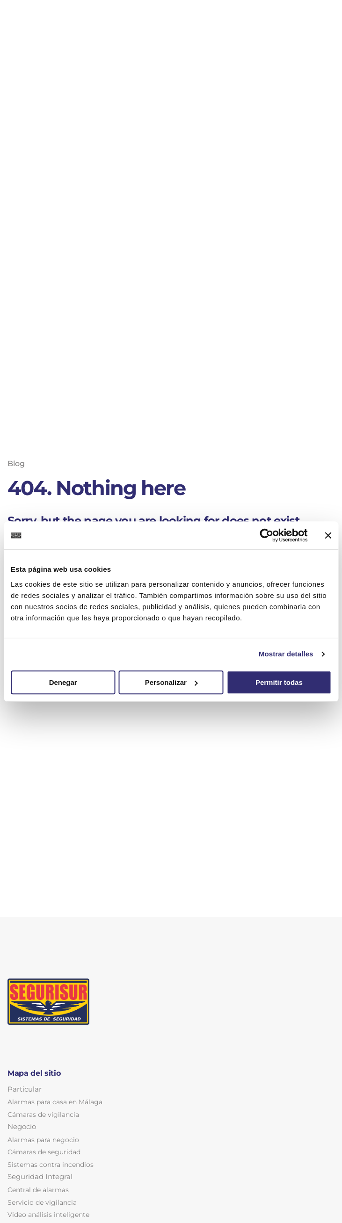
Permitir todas (279, 682)
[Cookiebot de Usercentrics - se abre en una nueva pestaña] (266, 535)
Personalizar (171, 682)
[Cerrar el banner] (328, 535)
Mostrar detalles (286, 654)
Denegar (63, 682)
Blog (16, 463)
